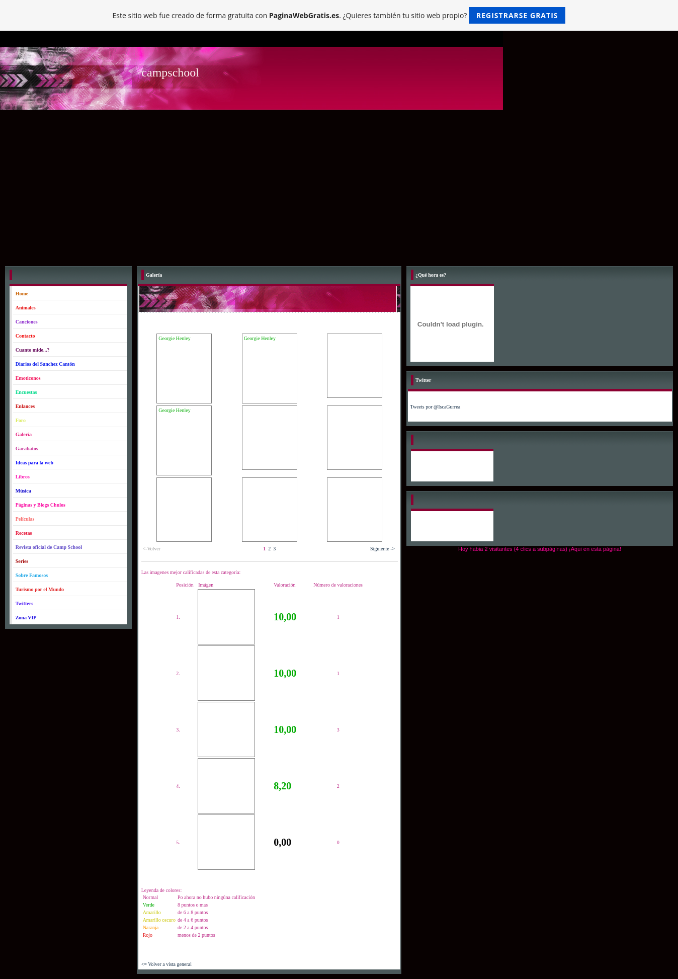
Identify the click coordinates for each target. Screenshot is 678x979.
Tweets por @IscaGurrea (435, 407)
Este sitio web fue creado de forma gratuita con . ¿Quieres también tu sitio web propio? (339, 15)
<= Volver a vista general (166, 964)
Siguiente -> (382, 548)
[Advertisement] (339, 185)
